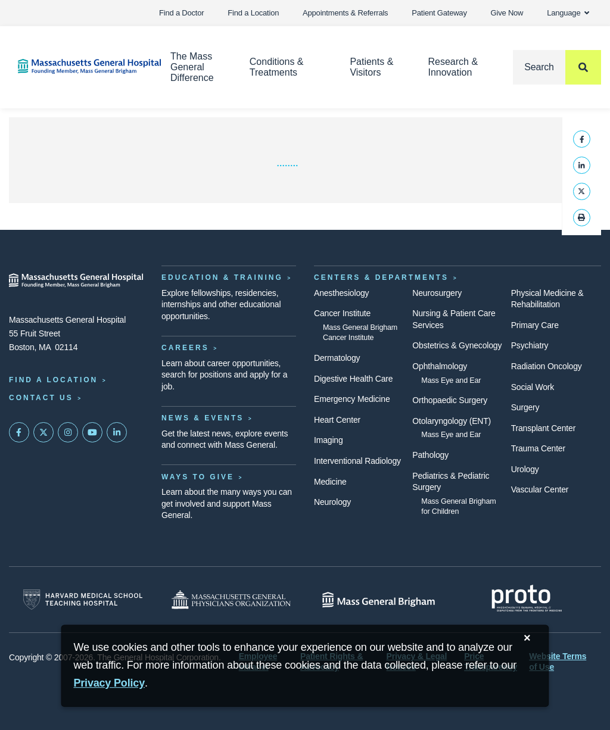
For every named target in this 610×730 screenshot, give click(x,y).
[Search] (557, 67)
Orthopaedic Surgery (449, 400)
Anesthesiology (341, 293)
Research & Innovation (453, 67)
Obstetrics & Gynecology (457, 345)
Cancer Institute (342, 313)
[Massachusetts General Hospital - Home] (76, 280)
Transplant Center (543, 428)
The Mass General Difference (192, 67)
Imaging (328, 440)
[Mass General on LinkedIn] (117, 432)
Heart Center (337, 420)
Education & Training (222, 277)
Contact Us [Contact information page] (41, 398)
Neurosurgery (437, 293)
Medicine (330, 481)
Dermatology (337, 358)
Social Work (532, 387)
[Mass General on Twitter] (43, 432)
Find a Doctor (181, 12)
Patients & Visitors (371, 67)
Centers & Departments (381, 277)
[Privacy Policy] (109, 683)
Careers (185, 348)
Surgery (525, 407)
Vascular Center (540, 489)
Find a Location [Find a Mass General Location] (53, 380)
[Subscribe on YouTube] (92, 432)
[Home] (76, 66)
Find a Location (253, 12)
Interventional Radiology (357, 461)
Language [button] (568, 12)
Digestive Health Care (353, 378)
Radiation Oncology (546, 366)
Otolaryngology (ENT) (451, 421)
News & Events (202, 418)
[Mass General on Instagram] (68, 432)
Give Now (507, 12)
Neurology (332, 502)
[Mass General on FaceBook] (19, 432)
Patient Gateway (439, 12)
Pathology (430, 455)
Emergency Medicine (352, 399)
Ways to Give (197, 477)
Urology (525, 469)
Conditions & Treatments (277, 67)
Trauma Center (538, 448)
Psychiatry (530, 345)
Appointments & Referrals (345, 12)
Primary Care (535, 325)
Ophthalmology (439, 366)
